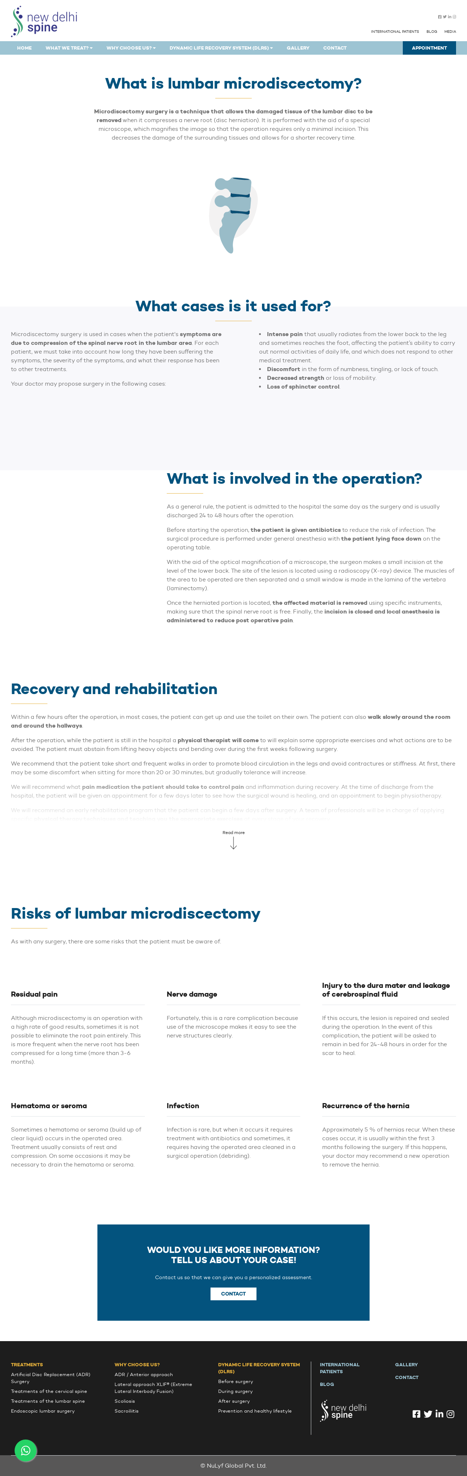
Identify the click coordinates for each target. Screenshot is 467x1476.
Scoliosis (125, 1401)
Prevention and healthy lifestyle (255, 1411)
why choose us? (131, 48)
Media (450, 31)
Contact (335, 48)
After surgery (234, 1401)
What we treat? (69, 48)
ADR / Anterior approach (144, 1374)
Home (24, 48)
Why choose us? (137, 1365)
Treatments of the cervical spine (49, 1391)
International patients (395, 31)
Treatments (27, 1365)
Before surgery (235, 1381)
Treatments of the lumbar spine (48, 1401)
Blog (432, 31)
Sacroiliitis (127, 1411)
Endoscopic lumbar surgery (43, 1411)
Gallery (298, 48)
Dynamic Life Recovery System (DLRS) (221, 48)
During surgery (235, 1391)
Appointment (429, 48)
